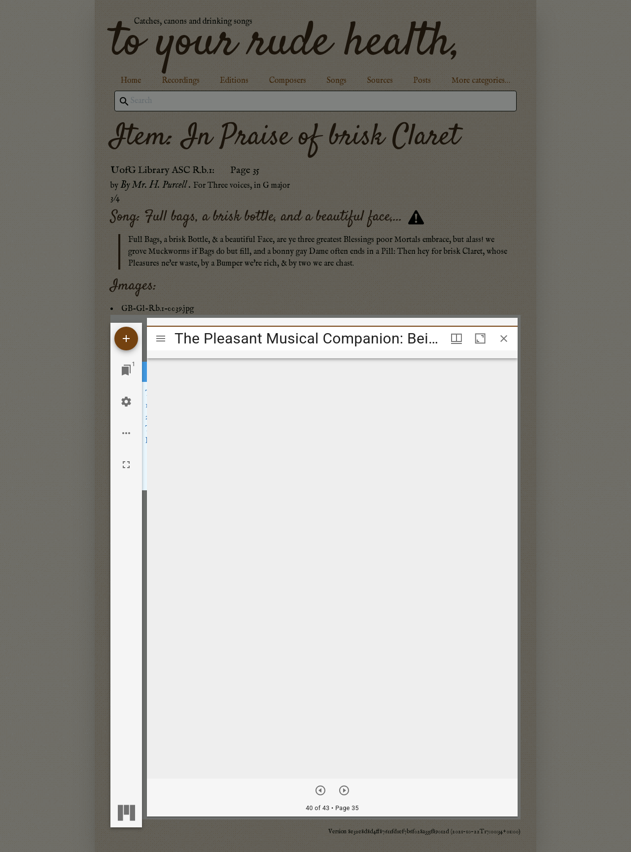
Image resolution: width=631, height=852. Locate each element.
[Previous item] (320, 790)
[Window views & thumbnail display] (456, 338)
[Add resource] (126, 338)
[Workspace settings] (126, 401)
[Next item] (344, 790)
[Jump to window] (126, 370)
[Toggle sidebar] (161, 338)
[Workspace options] (126, 433)
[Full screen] (126, 465)
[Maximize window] (480, 338)
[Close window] (504, 338)
